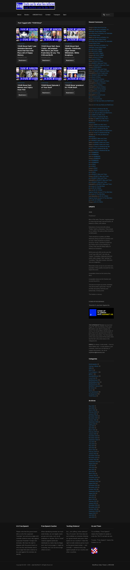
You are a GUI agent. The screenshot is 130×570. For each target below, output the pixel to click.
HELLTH (91, 370)
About (19, 15)
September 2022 (93, 481)
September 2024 (93, 439)
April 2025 (91, 428)
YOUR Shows (21, 43)
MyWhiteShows (93, 384)
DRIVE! (94, 164)
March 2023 (92, 473)
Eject (64, 15)
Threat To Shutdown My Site (100, 108)
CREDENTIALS (37, 15)
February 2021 (93, 501)
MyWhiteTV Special (94, 386)
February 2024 (93, 451)
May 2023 (91, 469)
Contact (47, 15)
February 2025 (93, 432)
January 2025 (92, 434)
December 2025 (93, 416)
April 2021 (91, 497)
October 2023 (92, 459)
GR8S (90, 368)
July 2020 (91, 515)
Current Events (101, 91)
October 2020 (93, 509)
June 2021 (91, 495)
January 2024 (92, 453)
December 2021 (93, 485)
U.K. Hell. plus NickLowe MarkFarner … (102, 112)
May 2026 (91, 406)
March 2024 (92, 449)
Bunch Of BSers (98, 57)
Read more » (22, 60)
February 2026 (93, 412)
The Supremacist (93, 392)
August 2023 (92, 463)
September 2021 (93, 491)
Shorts (90, 390)
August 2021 (92, 493)
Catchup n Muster (93, 366)
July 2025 (91, 426)
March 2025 (92, 430)
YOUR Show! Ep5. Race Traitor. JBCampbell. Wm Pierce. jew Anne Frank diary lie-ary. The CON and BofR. (50, 50)
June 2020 (92, 517)
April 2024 (91, 447)
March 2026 (92, 410)
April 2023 (91, 471)
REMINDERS (95, 152)
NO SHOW (92, 388)
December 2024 (93, 435)
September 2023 (93, 461)
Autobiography (93, 364)
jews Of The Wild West (98, 186)
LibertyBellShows (93, 376)
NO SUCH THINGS (97, 49)
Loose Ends (92, 378)
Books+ (26, 15)
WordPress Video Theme (99, 565)
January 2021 (92, 503)
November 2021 (93, 487)
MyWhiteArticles (93, 380)
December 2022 (93, 477)
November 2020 (93, 507)
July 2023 (91, 465)
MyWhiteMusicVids (94, 382)
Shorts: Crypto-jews (102, 73)
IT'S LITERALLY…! (93, 372)
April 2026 (91, 408)
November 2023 (93, 457)
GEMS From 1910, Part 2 (98, 114)
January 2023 (92, 475)
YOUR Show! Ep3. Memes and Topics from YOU (25, 87)
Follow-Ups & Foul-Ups (100, 27)
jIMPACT (91, 374)
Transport (57, 15)
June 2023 (92, 467)
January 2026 (92, 414)
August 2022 (92, 483)
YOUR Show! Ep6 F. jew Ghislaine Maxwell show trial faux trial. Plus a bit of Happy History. (27, 50)
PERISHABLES (97, 67)
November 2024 (93, 437)
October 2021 (92, 489)
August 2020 (92, 513)
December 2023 (93, 455)
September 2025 (93, 422)
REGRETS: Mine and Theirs (99, 63)
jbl (89, 33)
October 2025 (92, 420)
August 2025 (92, 424)
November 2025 (93, 418)
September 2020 (93, 511)
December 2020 (93, 505)
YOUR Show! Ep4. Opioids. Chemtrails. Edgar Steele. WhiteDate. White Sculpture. (73, 50)
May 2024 (91, 445)
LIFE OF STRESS (96, 188)
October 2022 (92, 479)
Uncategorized (93, 394)
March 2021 (92, 499)
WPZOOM (111, 565)
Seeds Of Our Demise (98, 79)
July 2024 (91, 441)
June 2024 (92, 443)
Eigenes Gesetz (93, 192)
